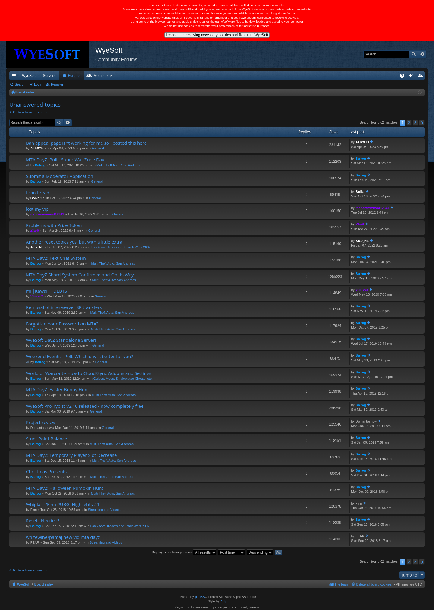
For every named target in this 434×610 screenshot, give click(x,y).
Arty (223, 601)
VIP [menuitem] (65, 76)
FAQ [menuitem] (404, 77)
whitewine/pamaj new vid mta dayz (63, 537)
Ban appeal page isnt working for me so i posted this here (86, 143)
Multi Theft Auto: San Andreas (118, 165)
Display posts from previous (184, 552)
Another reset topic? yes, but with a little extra (74, 242)
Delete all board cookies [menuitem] (374, 584)
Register (57, 84)
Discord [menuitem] (82, 76)
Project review (41, 422)
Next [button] (422, 123)
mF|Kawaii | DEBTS (46, 291)
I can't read (37, 193)
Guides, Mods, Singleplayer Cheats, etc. (123, 378)
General (98, 148)
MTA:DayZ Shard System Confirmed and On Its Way (80, 275)
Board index (44, 584)
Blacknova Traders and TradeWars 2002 (120, 247)
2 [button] (409, 122)
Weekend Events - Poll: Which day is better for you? (79, 356)
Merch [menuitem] (370, 76)
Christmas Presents (46, 471)
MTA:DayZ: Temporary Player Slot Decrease (71, 455)
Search (413, 54)
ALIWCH (37, 148)
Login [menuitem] (412, 77)
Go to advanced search (30, 112)
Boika (34, 198)
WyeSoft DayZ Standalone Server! (61, 340)
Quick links (15, 77)
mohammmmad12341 (47, 214)
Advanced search (422, 54)
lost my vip (37, 209)
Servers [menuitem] (49, 76)
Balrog (40, 165)
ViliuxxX (36, 296)
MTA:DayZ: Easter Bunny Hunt (57, 389)
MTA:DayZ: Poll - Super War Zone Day (65, 159)
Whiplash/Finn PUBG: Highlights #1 (62, 504)
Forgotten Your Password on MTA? (62, 324)
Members (133, 76)
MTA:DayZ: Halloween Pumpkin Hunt (64, 488)
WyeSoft (29, 76)
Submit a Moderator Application (59, 176)
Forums (107, 76)
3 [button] (415, 122)
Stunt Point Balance (46, 439)
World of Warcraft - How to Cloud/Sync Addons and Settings (88, 373)
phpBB (200, 597)
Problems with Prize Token (54, 225)
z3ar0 (34, 230)
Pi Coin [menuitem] (388, 76)
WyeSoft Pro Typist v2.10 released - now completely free (84, 406)
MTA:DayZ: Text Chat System (56, 258)
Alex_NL (37, 247)
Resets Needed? (42, 521)
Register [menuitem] (421, 77)
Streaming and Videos (104, 509)
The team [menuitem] (341, 584)
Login (38, 84)
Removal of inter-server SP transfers (64, 307)
